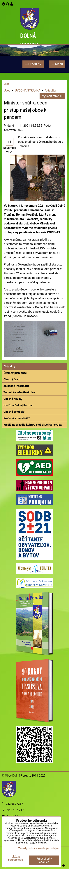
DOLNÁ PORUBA (29, 40)
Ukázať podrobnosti (15, 858)
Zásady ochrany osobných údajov (38, 848)
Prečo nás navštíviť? (16, 418)
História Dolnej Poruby (18, 405)
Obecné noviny (12, 398)
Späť (6, 83)
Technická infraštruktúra (19, 392)
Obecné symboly (13, 411)
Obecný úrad (11, 379)
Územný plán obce (15, 373)
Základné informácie (16, 385)
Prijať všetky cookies (44, 860)
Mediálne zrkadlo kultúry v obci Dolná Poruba (32, 424)
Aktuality (9, 366)
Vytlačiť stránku (52, 96)
